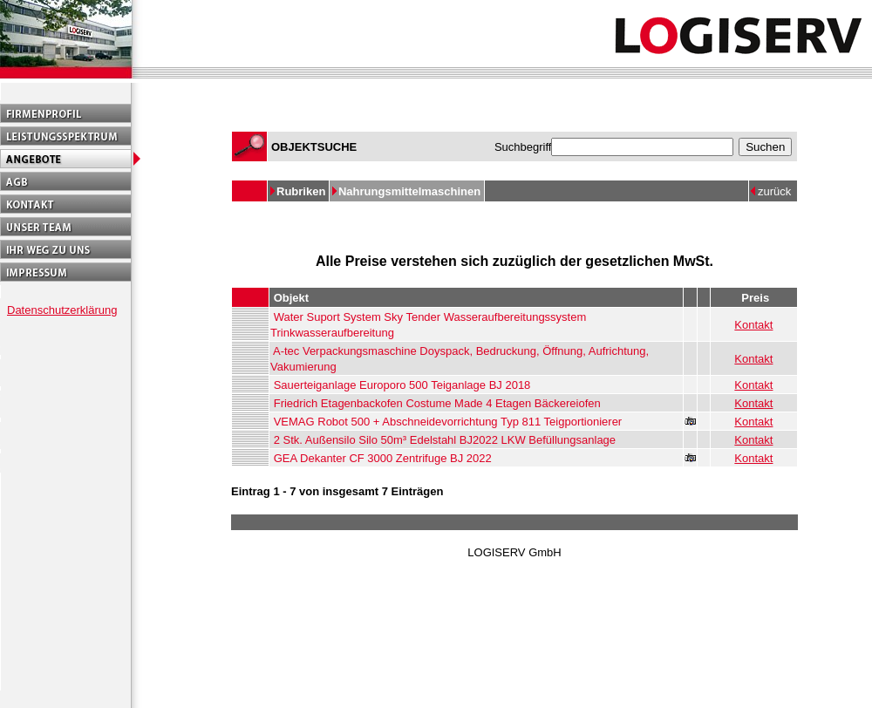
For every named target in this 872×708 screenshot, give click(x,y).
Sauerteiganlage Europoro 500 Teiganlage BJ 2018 (402, 384)
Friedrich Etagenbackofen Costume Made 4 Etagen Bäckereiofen (437, 403)
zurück (774, 191)
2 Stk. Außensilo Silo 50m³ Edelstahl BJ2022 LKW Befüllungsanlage (445, 439)
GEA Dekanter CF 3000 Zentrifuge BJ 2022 (383, 458)
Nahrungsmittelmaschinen (411, 191)
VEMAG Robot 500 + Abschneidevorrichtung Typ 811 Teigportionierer (448, 421)
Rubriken (302, 191)
